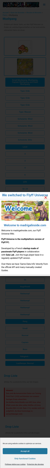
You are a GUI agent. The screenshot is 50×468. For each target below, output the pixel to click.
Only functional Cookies (25, 458)
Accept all (25, 451)
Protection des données (35, 464)
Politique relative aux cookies (15, 464)
